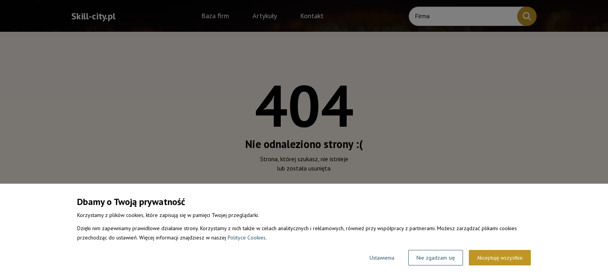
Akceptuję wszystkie (500, 257)
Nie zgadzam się (435, 257)
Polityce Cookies (247, 237)
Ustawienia (382, 257)
